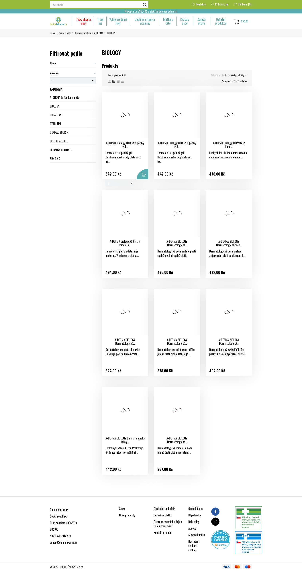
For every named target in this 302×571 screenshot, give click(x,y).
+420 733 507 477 (60, 536)
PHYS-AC (55, 158)
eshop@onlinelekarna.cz (63, 542)
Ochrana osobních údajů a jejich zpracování (168, 524)
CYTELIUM (55, 124)
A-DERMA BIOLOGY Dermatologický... (228, 342)
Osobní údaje (195, 508)
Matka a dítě (168, 21)
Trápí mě (100, 21)
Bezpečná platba (163, 515)
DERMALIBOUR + (59, 132)
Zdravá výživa (201, 21)
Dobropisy (193, 522)
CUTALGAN (56, 115)
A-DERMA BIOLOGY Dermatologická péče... (229, 243)
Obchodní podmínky (164, 508)
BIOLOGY (55, 106)
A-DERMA (56, 89)
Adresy (192, 528)
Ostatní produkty (220, 21)
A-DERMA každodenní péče (64, 97)
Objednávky (194, 515)
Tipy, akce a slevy (83, 21)
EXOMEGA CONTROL (61, 150)
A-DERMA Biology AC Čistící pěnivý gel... (125, 145)
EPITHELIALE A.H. (59, 141)
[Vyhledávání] (99, 4)
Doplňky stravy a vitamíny (145, 21)
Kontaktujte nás (162, 532)
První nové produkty (235, 75)
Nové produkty (127, 515)
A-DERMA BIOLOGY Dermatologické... (176, 342)
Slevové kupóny (196, 535)
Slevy (122, 508)
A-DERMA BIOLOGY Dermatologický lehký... (125, 440)
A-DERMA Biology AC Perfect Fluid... (229, 145)
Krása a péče (184, 21)
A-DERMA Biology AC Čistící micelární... (125, 243)
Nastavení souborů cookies (193, 545)
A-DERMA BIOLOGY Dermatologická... (176, 243)
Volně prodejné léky (118, 21)
